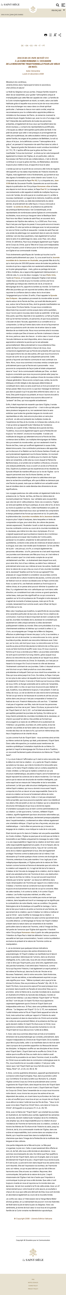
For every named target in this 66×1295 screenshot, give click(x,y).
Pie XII (34, 180)
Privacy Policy (33, 1289)
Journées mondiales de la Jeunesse (37, 516)
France (17, 278)
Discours (5, 15)
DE (22, 45)
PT (44, 45)
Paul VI (43, 189)
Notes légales (33, 1282)
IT (40, 45)
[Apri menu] (63, 5)
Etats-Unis (51, 275)
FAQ (33, 1279)
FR (36, 45)
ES (31, 45)
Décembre (19, 15)
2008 (12, 15)
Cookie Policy (33, 1285)
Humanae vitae (43, 186)
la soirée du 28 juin (22, 207)
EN (27, 45)
